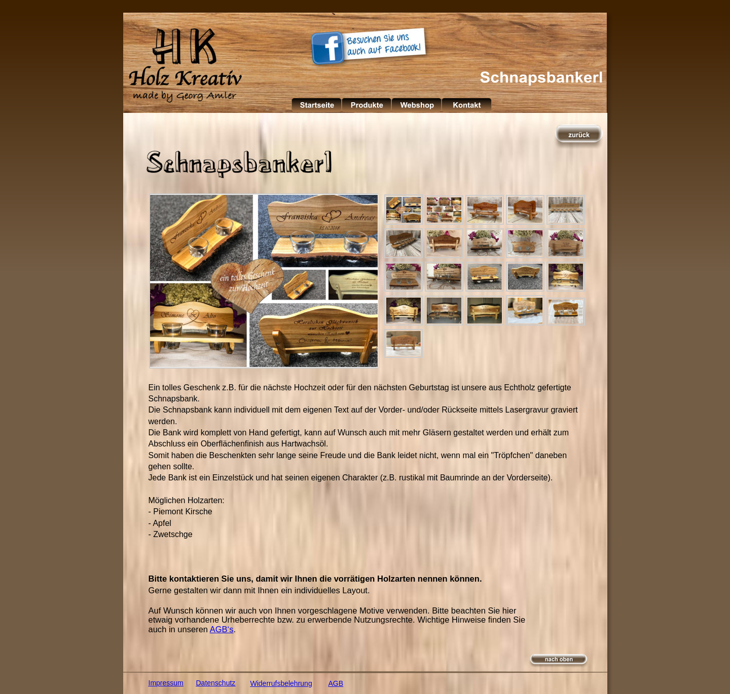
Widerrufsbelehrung (281, 683)
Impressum (166, 683)
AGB (336, 683)
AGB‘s (222, 629)
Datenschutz (216, 683)
